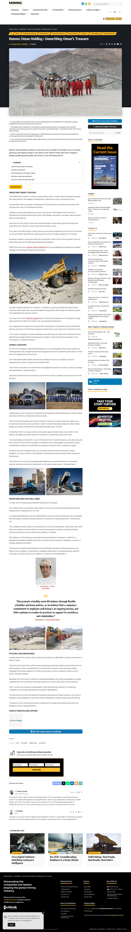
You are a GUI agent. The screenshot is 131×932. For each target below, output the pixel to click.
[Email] (118, 44)
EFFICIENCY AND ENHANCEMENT (21, 176)
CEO (17, 743)
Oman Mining (95, 33)
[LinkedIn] (82, 3)
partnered (42, 743)
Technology (17, 853)
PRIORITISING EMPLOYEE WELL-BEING (23, 173)
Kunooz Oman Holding (35, 247)
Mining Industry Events (95, 339)
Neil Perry (87, 909)
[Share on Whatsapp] (112, 44)
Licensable (24, 743)
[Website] (76, 792)
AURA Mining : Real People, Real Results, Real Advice (101, 858)
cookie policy (27, 920)
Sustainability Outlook (114, 915)
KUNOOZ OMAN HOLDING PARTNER (22, 180)
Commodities (44, 33)
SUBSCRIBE (36, 770)
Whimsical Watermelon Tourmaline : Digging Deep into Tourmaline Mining (99, 316)
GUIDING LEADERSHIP (18, 170)
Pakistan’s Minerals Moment (97, 289)
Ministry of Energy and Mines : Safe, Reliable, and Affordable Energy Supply (99, 280)
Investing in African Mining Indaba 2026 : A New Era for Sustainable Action (99, 209)
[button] (110, 12)
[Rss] (82, 792)
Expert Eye (102, 291)
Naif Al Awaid (32, 318)
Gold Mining (102, 266)
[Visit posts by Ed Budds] (11, 812)
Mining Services (103, 255)
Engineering (102, 246)
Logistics (84, 33)
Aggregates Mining (29, 33)
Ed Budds (25, 44)
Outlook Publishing (11, 900)
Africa (18, 33)
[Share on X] (109, 44)
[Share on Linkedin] (115, 44)
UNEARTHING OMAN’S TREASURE (22, 166)
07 (11, 33)
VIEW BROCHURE (15, 187)
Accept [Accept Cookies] (11, 924)
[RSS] (89, 3)
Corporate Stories (58, 33)
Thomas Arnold (16, 44)
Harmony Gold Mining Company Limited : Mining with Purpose (98, 261)
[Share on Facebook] (106, 44)
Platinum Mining (103, 365)
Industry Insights (104, 285)
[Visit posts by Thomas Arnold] (11, 792)
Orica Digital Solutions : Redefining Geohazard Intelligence (23, 860)
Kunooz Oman (73, 33)
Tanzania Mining (109, 33)
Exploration (102, 348)
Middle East (33, 743)
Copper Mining (103, 373)
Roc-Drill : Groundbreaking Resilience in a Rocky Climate (64, 858)
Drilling (53, 853)
